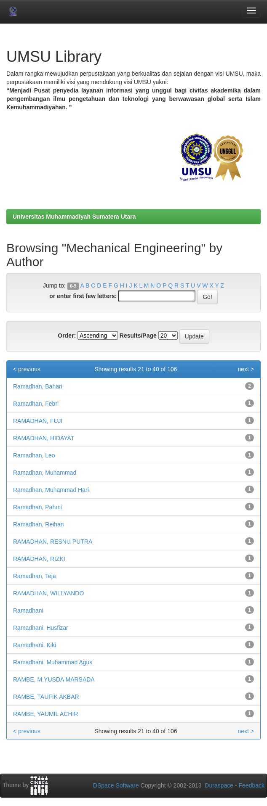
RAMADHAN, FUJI (37, 421)
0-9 (73, 285)
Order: (67, 335)
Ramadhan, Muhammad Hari (51, 489)
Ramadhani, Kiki (34, 645)
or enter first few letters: (83, 296)
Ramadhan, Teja (34, 576)
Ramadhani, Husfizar (40, 627)
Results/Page (138, 335)
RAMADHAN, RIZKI (39, 558)
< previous (26, 369)
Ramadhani (28, 610)
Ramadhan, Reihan (38, 524)
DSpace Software (116, 785)
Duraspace (219, 785)
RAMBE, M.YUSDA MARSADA (54, 679)
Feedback (251, 785)
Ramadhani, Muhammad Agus (52, 662)
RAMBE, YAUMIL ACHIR (45, 714)
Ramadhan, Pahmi (37, 507)
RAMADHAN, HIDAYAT (43, 438)
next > (246, 369)
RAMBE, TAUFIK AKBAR (46, 696)
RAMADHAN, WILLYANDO (48, 593)
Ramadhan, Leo (34, 455)
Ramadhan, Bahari (37, 386)
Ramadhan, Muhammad (44, 472)
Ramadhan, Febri (36, 403)
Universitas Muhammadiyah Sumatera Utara (74, 216)
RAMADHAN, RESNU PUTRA (52, 541)
